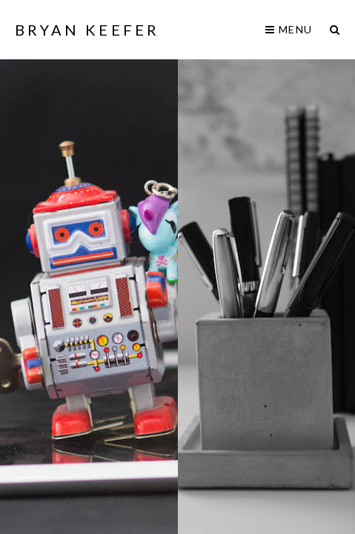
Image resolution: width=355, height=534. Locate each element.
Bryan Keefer (87, 30)
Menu (288, 29)
